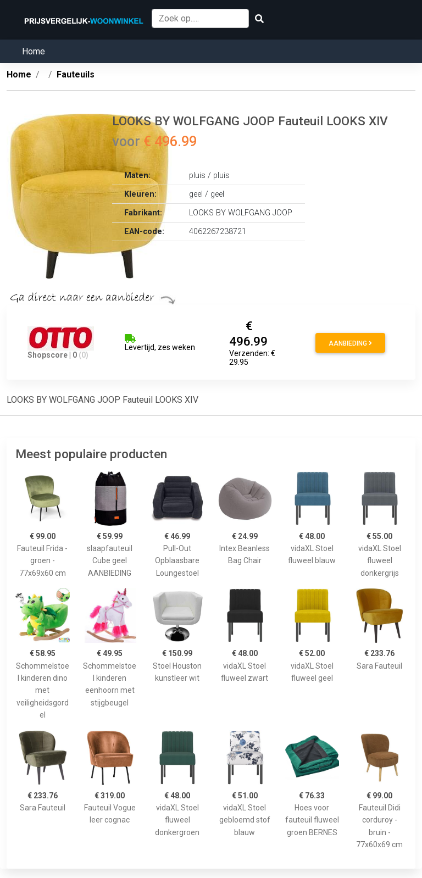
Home (33, 51)
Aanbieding (350, 343)
